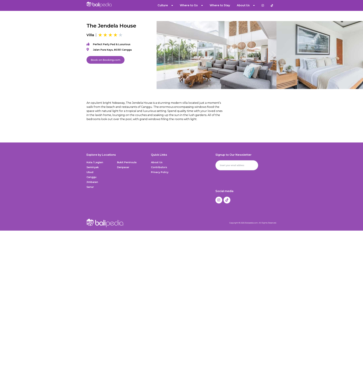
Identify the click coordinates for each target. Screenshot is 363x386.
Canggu (91, 177)
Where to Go (191, 5)
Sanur (90, 186)
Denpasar (123, 167)
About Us (246, 5)
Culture (165, 5)
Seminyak (93, 167)
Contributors (159, 167)
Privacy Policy (159, 172)
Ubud (90, 172)
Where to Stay (220, 5)
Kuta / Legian (95, 162)
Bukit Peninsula (127, 162)
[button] (272, 55)
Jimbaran (92, 182)
